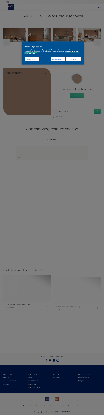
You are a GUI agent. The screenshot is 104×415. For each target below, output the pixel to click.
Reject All (74, 59)
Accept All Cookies (58, 59)
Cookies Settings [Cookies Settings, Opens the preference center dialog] (32, 59)
